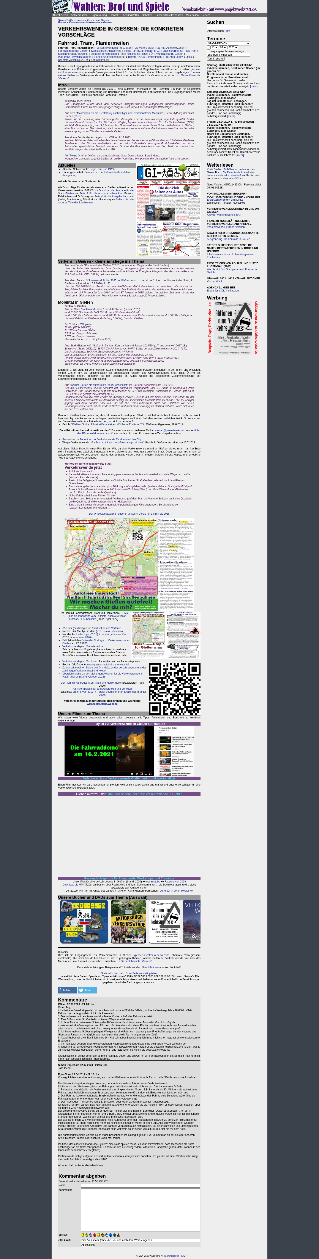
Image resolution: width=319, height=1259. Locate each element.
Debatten (147, 15)
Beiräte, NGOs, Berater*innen (145, 56)
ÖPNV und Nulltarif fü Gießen (167, 53)
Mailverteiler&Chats (231, 178)
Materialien (192, 15)
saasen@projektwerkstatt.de (171, 430)
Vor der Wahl (214, 281)
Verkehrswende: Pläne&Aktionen (226, 227)
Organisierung (98, 15)
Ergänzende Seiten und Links (225, 199)
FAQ (183, 1256)
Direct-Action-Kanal (153, 967)
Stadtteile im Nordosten (104, 53)
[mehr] (253, 86)
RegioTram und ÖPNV (102, 169)
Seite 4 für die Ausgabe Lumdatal (114, 196)
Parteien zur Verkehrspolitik (109, 56)
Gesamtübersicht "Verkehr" (136, 961)
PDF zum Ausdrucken (109, 631)
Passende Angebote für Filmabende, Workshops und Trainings (129, 878)
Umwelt (114, 15)
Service (206, 15)
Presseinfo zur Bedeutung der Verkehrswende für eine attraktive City (101, 439)
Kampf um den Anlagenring (106, 50)
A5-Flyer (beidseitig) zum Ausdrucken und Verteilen (91, 628)
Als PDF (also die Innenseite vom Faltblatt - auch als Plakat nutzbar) (95, 616)
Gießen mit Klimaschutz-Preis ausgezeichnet (117, 442)
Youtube (155, 881)
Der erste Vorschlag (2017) (73, 59)
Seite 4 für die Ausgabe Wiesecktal (100, 193)
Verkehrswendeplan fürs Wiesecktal (82, 646)
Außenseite (89, 619)
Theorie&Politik (130, 15)
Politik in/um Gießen (98, 20)
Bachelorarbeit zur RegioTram (179, 50)
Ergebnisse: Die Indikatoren (223, 290)
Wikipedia (86, 324)
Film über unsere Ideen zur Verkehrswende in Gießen (144, 794)
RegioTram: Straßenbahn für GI (142, 50)
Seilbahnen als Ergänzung (73, 53)
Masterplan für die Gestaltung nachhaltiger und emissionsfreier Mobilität (119, 113)
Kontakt (164, 1256)
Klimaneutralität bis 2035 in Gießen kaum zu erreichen (120, 280)
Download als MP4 (73, 884)
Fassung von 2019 (175, 881)
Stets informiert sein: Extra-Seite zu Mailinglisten (129, 973)
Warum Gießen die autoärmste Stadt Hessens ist (99, 384)
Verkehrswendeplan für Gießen (113, 47)
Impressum (174, 1256)
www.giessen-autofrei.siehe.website (107, 664)
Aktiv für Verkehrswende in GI (224, 214)
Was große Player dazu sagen (74, 56)
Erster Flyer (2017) (87, 634)
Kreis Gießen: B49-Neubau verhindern (229, 169)
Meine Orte (76, 155)
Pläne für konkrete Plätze (134, 53)
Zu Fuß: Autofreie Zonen (170, 47)
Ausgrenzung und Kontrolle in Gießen (228, 239)
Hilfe (227, 30)
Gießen (107, 22)
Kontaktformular (100, 59)
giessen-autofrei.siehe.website (151, 955)
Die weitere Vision (144, 47)
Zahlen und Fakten (92, 309)
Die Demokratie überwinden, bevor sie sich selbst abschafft (231, 174)
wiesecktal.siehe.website (102, 703)
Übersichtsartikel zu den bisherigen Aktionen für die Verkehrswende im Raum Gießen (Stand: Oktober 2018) (102, 675)
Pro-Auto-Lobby (174, 56)
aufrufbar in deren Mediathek (176, 890)
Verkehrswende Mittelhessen (84, 22)
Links (189, 56)
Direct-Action (60, 15)
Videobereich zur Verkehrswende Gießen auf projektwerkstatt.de (129, 778)
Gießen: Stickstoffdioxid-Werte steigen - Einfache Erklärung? (107, 424)
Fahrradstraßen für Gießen (73, 50)
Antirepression (79, 15)
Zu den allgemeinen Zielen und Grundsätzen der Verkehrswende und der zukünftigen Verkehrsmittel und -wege (104, 669)
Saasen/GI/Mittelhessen (169, 15)
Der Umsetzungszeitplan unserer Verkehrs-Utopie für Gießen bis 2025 (129, 513)
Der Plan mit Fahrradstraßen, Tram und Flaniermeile (91, 682)
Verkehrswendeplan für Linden (79, 661)
